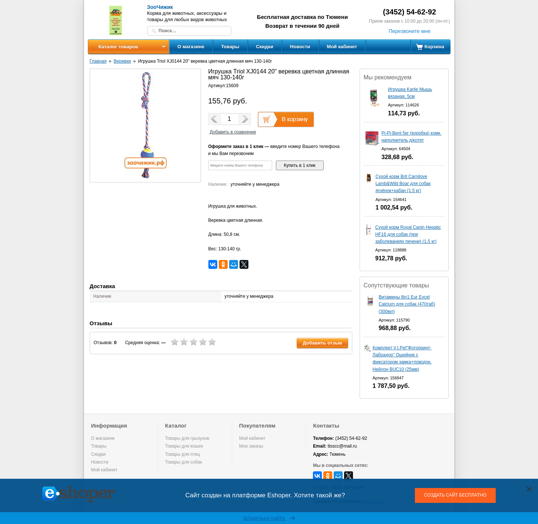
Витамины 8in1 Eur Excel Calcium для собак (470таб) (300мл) (407, 304)
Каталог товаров (118, 46)
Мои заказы (251, 446)
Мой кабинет (342, 46)
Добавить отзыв (322, 343)
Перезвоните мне (409, 31)
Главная (98, 61)
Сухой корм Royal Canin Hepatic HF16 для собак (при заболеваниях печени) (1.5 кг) (408, 234)
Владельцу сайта (269, 518)
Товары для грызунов (187, 438)
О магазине (191, 46)
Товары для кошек (184, 446)
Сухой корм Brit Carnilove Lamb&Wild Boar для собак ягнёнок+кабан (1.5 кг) (403, 183)
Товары (230, 46)
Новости (300, 46)
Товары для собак (183, 462)
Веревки (122, 61)
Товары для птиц (182, 454)
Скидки (264, 46)
